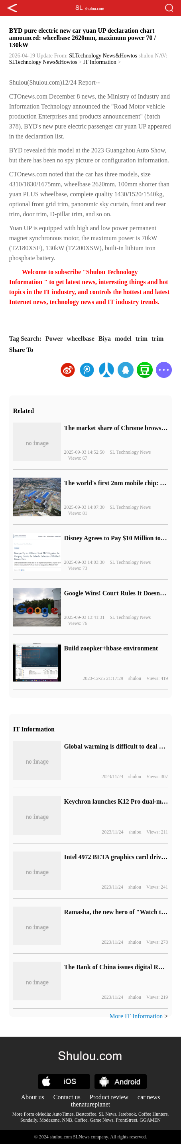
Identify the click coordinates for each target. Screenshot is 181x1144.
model (123, 338)
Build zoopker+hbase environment (111, 648)
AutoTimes (63, 1114)
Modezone (49, 1120)
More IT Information (136, 1016)
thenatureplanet (90, 1104)
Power (54, 338)
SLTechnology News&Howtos (103, 56)
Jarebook (127, 1114)
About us (32, 1097)
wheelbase (80, 338)
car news (149, 1097)
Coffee (81, 1120)
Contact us (67, 1097)
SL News (107, 1114)
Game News (101, 1120)
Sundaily (28, 1120)
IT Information (99, 62)
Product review (109, 1097)
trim (142, 338)
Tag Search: (25, 338)
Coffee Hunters (152, 1114)
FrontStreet (126, 1120)
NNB (67, 1120)
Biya (104, 338)
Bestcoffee (86, 1114)
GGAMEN (150, 1120)
